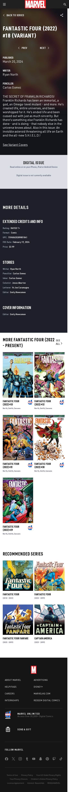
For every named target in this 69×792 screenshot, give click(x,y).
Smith (10, 408)
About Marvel (13, 680)
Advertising (41, 680)
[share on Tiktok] (61, 759)
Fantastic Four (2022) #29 (11, 528)
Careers (10, 693)
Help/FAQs (11, 686)
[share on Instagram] (20, 759)
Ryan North (10, 74)
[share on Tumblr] (27, 759)
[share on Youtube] (33, 759)
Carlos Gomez (12, 87)
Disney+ (38, 686)
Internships (12, 700)
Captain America (43, 638)
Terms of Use (12, 775)
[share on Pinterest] (47, 759)
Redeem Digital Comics (47, 700)
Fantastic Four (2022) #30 (42, 465)
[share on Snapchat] (40, 759)
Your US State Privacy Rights (48, 775)
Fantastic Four (11, 594)
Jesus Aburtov (19, 282)
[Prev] (23, 48)
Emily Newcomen (18, 292)
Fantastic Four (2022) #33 (11, 403)
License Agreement (15, 783)
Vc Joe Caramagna (20, 287)
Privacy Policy (27, 775)
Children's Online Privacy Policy (44, 779)
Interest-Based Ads (35, 783)
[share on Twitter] (13, 759)
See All (59, 342)
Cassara (17, 408)
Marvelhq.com (42, 693)
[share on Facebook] (6, 759)
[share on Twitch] (54, 759)
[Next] (44, 48)
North (5, 408)
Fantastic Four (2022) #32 (42, 403)
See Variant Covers (15, 145)
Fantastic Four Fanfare (15, 638)
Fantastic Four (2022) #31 (11, 465)
